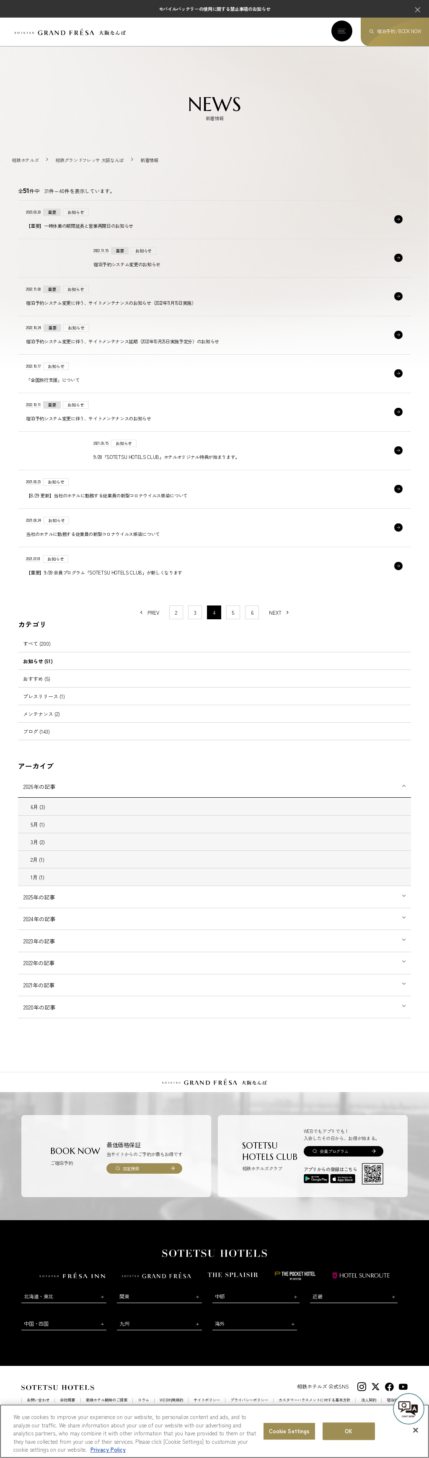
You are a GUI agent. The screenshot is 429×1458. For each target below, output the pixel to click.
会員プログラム (334, 1162)
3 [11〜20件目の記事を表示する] (195, 623)
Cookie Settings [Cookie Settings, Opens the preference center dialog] (289, 1432)
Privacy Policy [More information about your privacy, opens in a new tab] (108, 1451)
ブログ (36, 742)
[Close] (415, 1431)
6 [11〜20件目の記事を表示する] (252, 623)
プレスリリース (44, 706)
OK (348, 1432)
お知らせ (38, 671)
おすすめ (36, 689)
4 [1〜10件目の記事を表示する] (214, 623)
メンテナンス (41, 724)
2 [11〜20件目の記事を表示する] (176, 623)
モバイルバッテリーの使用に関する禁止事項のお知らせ (215, 8)
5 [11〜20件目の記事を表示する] (233, 623)
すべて (37, 653)
